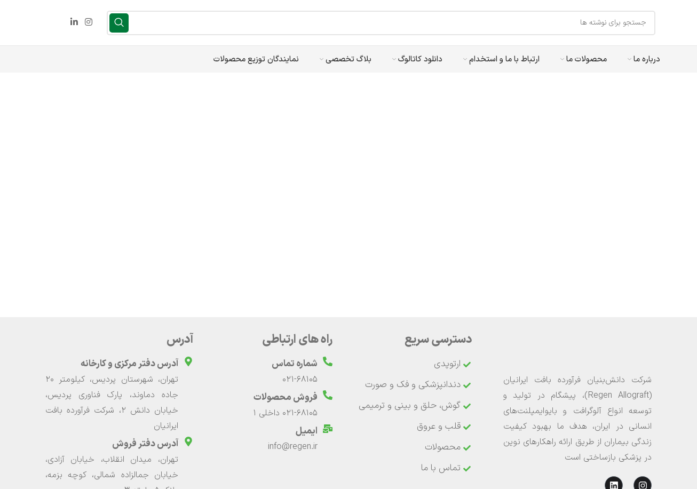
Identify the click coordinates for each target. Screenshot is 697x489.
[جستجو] (381, 23)
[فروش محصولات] (327, 395)
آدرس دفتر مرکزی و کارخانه (129, 364)
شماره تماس (295, 364)
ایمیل (307, 431)
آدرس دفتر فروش (145, 444)
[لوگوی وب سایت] (666, 22)
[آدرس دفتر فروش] (188, 441)
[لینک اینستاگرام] (88, 22)
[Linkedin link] (74, 22)
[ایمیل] (327, 428)
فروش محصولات (286, 398)
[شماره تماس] (327, 361)
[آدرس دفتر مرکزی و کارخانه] (188, 361)
